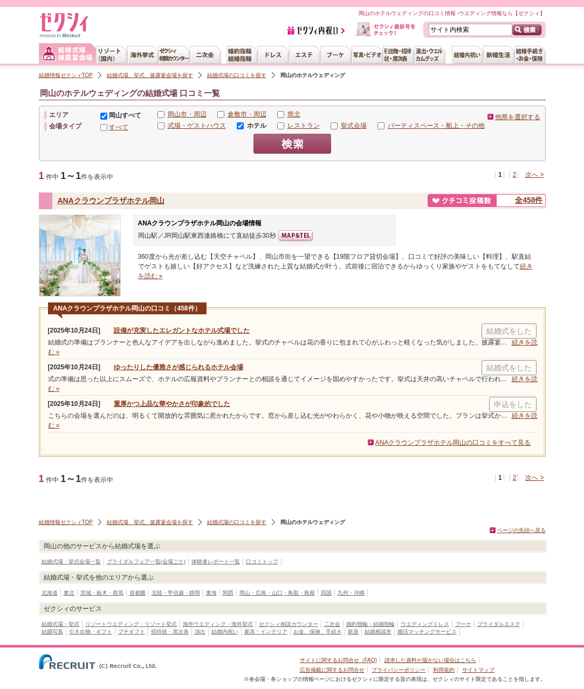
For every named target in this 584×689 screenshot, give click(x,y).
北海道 (50, 593)
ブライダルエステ (498, 624)
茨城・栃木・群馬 (101, 593)
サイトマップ (478, 670)
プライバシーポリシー (398, 670)
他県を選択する (517, 117)
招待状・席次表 (170, 632)
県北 (293, 114)
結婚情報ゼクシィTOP (66, 75)
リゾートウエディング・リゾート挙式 (131, 624)
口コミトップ (262, 561)
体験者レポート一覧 (215, 561)
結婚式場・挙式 (60, 624)
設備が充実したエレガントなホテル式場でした (182, 330)
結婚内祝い (224, 632)
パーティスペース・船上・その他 (436, 125)
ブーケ (463, 624)
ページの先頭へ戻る (521, 530)
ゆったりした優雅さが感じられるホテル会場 (178, 367)
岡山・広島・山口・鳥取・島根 (277, 593)
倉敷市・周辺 (247, 114)
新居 (353, 632)
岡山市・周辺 (187, 114)
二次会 (332, 624)
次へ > (534, 174)
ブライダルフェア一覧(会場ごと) (146, 561)
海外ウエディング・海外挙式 (218, 624)
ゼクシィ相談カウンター (288, 624)
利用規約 (444, 670)
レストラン (303, 125)
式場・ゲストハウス (197, 125)
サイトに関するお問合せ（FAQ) (338, 660)
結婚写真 (52, 632)
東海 (211, 593)
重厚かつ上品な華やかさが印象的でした (172, 404)
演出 (200, 632)
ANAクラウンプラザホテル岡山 (111, 200)
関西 (228, 593)
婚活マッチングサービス (427, 632)
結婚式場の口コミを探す (236, 75)
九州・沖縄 (351, 593)
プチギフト (131, 632)
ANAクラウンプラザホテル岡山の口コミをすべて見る (453, 442)
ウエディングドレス (425, 624)
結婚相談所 (378, 632)
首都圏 (137, 593)
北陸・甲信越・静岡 (176, 593)
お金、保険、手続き (317, 632)
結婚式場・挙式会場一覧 (71, 561)
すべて (118, 127)
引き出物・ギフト (90, 632)
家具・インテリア (265, 632)
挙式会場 (354, 125)
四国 (326, 593)
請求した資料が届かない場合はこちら (430, 660)
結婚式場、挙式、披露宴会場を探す (150, 75)
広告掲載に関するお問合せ (332, 670)
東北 (69, 593)
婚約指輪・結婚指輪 (370, 624)
